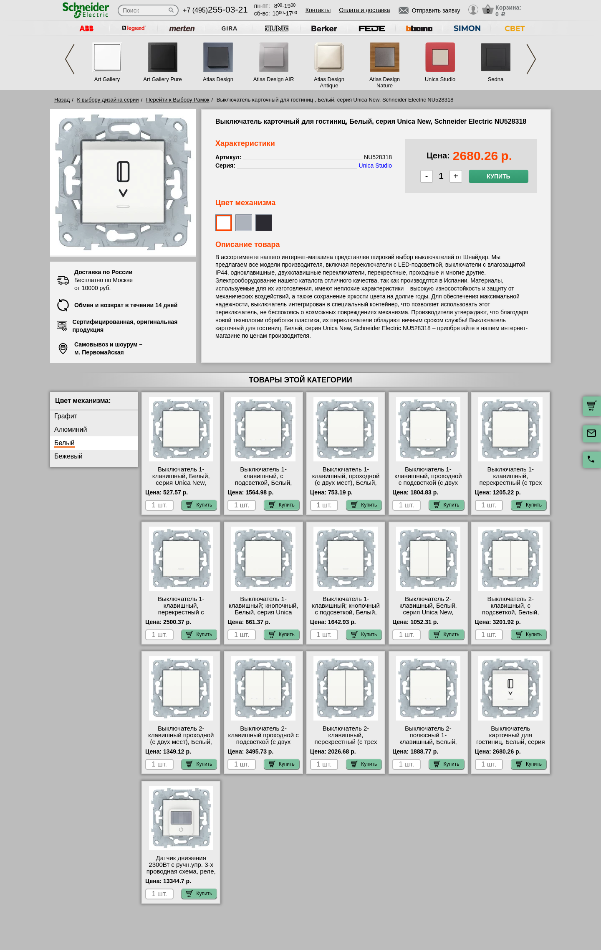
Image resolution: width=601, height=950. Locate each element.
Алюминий (70, 429)
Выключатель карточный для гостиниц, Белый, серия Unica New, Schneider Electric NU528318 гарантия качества (510, 745)
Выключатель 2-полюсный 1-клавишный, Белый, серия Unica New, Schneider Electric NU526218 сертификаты (428, 745)
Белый (64, 442)
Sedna (496, 79)
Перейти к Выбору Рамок (178, 100)
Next (531, 59)
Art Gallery (107, 79)
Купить (498, 176)
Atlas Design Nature (384, 82)
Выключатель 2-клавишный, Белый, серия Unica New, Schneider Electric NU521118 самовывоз (428, 612)
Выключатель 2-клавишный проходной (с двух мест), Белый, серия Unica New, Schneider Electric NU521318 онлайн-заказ (181, 745)
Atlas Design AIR (273, 79)
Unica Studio (440, 79)
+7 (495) (215, 10)
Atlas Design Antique (329, 82)
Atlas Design (218, 79)
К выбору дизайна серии (108, 100)
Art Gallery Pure (162, 79)
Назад (62, 100)
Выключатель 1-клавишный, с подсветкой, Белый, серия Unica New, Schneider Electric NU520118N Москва (263, 486)
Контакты (318, 10)
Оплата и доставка (364, 10)
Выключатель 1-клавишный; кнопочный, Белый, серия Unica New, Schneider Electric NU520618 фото (263, 612)
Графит (65, 416)
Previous (70, 59)
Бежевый (68, 456)
